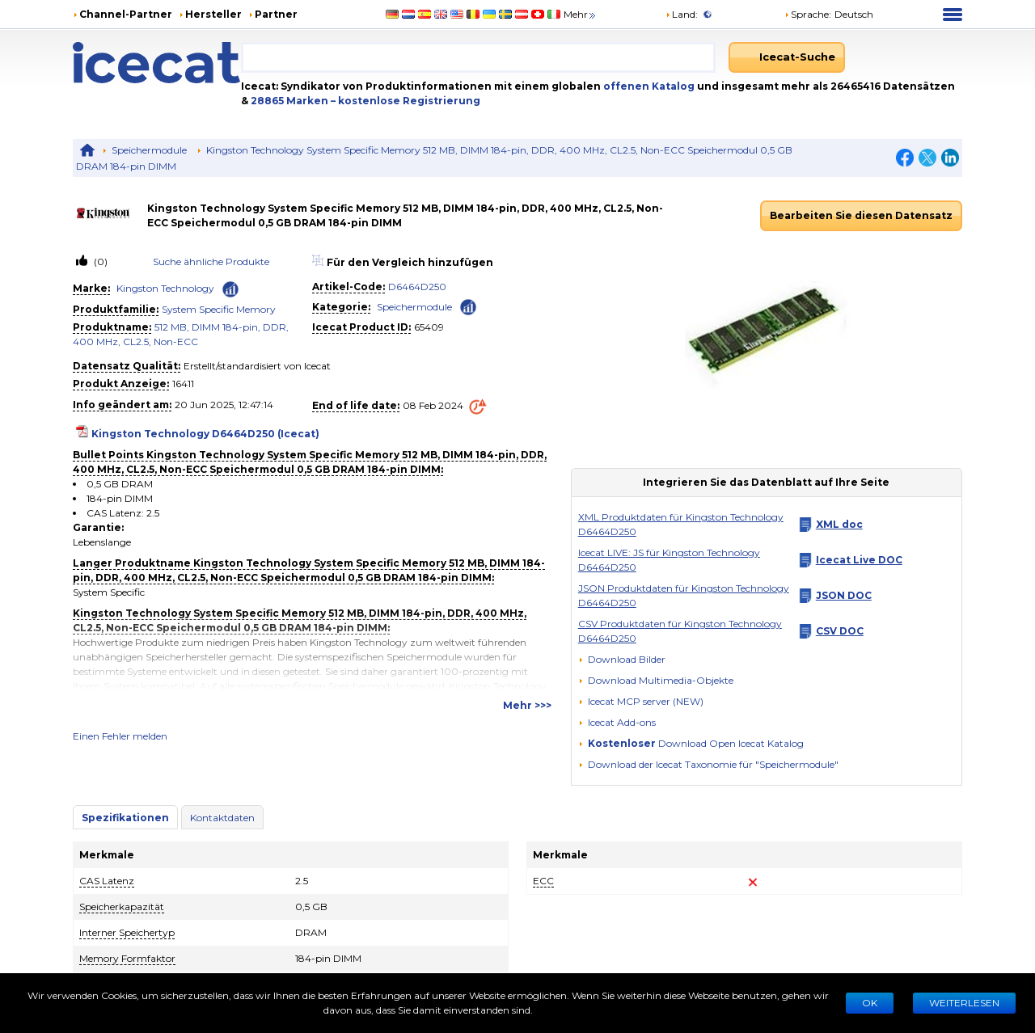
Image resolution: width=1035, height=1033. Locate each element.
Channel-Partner (125, 14)
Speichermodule (149, 150)
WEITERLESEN (964, 1003)
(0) (99, 261)
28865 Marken (291, 101)
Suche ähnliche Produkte (211, 261)
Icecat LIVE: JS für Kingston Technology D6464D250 (669, 559)
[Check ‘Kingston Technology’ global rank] (230, 289)
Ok (869, 1003)
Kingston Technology (165, 288)
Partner (276, 14)
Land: (681, 14)
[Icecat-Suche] (787, 57)
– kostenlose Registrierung (405, 101)
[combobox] (478, 57)
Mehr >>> (527, 705)
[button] (655, 680)
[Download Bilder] (621, 659)
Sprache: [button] (807, 14)
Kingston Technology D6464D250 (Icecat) (205, 434)
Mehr (581, 14)
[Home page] (157, 62)
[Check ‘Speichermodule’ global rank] (468, 306)
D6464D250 (417, 286)
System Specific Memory (219, 309)
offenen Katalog (648, 86)
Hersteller (213, 14)
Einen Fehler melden (120, 736)
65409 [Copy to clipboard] (429, 327)
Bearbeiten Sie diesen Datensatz (861, 215)
